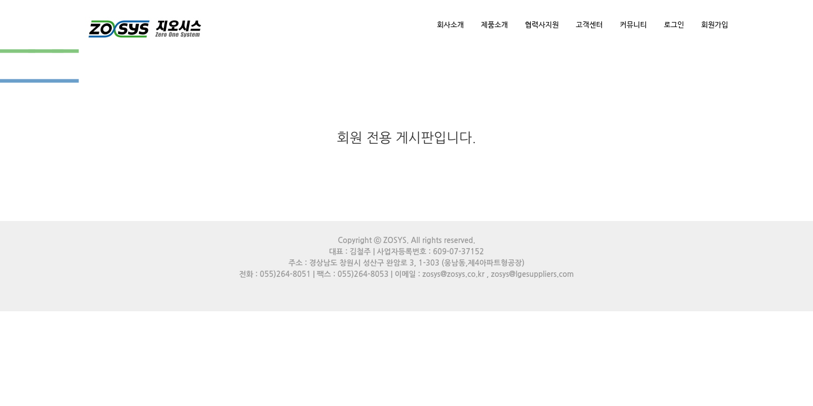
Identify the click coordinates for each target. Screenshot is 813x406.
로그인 (674, 25)
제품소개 (494, 25)
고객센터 (589, 25)
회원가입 (714, 25)
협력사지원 (542, 25)
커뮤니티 (633, 25)
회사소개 (450, 25)
